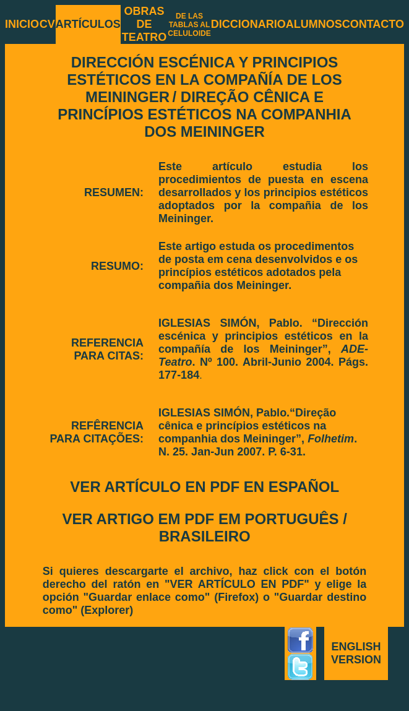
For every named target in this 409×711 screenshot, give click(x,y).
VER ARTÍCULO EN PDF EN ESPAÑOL (204, 486)
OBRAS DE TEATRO (144, 24)
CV (47, 24)
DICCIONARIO (248, 24)
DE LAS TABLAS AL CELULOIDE (189, 25)
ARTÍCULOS (88, 24)
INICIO (22, 24)
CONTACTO (373, 24)
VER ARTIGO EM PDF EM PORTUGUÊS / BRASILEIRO (204, 528)
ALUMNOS (314, 24)
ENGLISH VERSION (356, 653)
